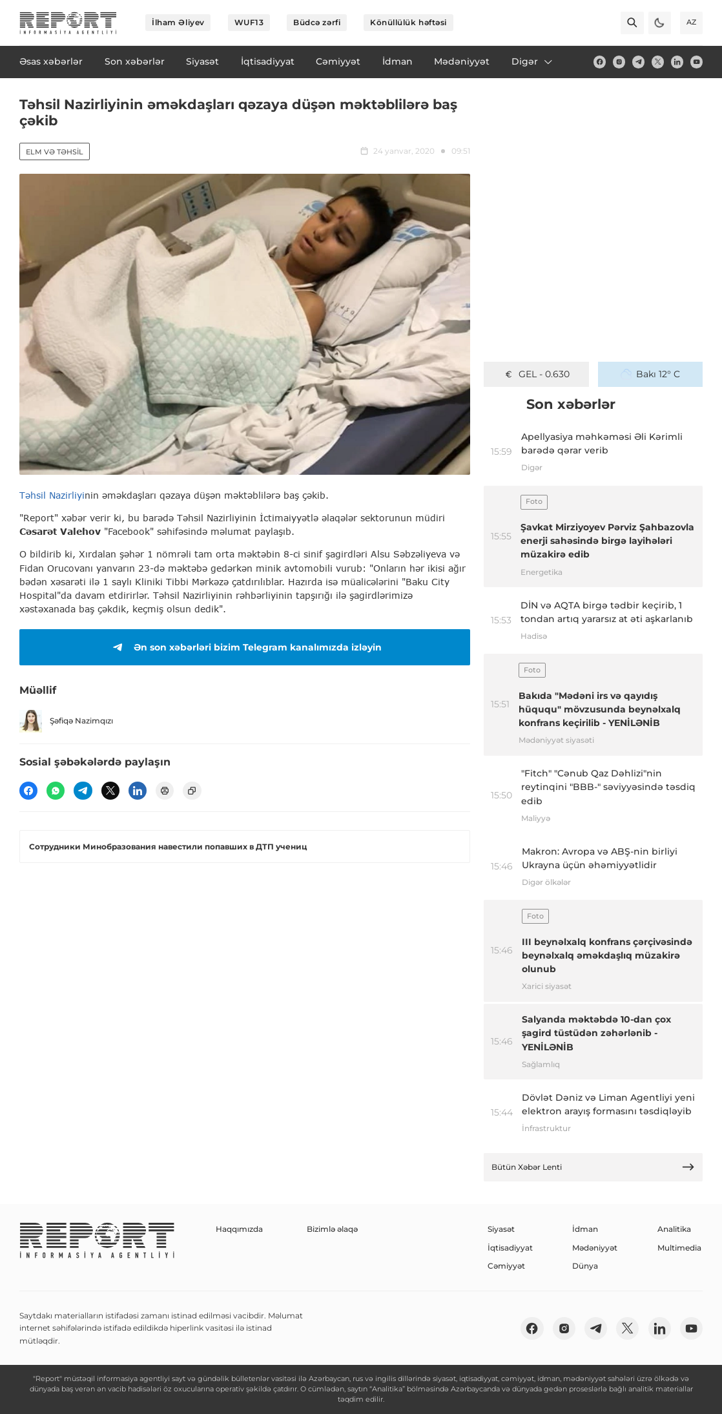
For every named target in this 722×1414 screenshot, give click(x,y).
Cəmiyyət (506, 1266)
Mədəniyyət (594, 1248)
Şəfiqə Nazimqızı (66, 721)
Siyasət (501, 1229)
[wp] (55, 791)
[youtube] (696, 62)
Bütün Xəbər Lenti (593, 1167)
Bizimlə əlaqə (332, 1229)
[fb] (599, 62)
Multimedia (679, 1248)
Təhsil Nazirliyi (52, 495)
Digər (532, 61)
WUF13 (249, 22)
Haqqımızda (239, 1229)
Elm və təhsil (54, 151)
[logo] (68, 23)
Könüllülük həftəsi (408, 22)
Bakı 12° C (650, 374)
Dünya (585, 1266)
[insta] (619, 62)
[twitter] (658, 62)
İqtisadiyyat (510, 1248)
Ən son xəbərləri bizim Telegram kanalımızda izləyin (245, 647)
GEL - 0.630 (536, 374)
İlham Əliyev (178, 22)
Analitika (674, 1229)
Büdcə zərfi (316, 22)
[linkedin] (677, 62)
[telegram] (638, 62)
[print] (165, 791)
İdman (585, 1229)
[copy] (192, 791)
